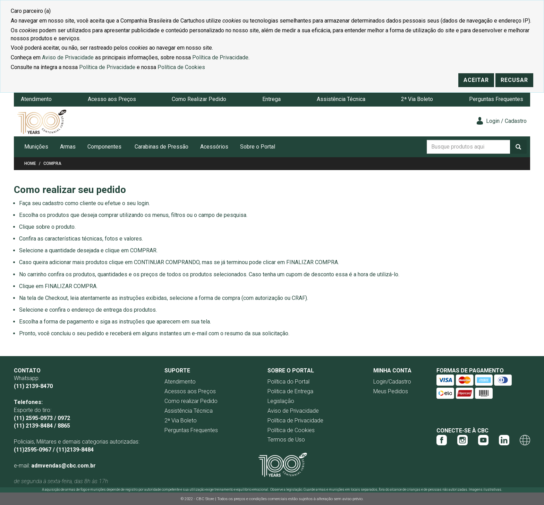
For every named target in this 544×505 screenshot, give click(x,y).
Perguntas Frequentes (496, 99)
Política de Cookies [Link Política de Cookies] (181, 67)
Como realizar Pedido (191, 401)
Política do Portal (288, 381)
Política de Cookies (291, 430)
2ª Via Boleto (417, 99)
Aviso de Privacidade (293, 410)
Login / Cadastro (502, 121)
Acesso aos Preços (112, 99)
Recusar (514, 80)
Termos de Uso (286, 439)
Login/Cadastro (392, 381)
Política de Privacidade (295, 420)
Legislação (280, 401)
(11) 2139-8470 (33, 386)
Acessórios (214, 146)
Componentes (104, 146)
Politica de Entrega (290, 391)
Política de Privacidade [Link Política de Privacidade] (220, 57)
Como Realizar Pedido (199, 99)
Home (30, 163)
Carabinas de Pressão (161, 146)
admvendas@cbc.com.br (63, 465)
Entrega (271, 99)
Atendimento (36, 99)
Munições (36, 146)
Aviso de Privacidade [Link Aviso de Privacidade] (68, 57)
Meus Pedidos (390, 391)
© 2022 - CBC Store (198, 498)
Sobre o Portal (257, 146)
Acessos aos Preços (190, 391)
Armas (68, 146)
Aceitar (476, 80)
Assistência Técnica (341, 99)
